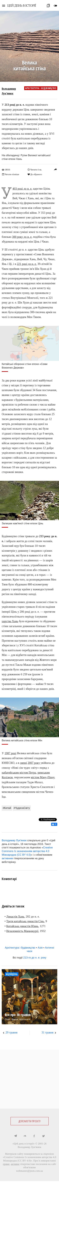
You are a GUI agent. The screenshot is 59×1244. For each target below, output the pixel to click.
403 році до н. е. (22, 188)
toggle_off (55, 6)
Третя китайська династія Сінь (25, 921)
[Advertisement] (29, 1079)
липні (23, 762)
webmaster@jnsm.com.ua (29, 1171)
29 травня (11, 1032)
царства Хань (10, 621)
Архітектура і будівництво (40, 88)
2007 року (34, 762)
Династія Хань (15, 916)
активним (7, 858)
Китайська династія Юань (22, 926)
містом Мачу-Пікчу (42, 777)
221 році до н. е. (27, 264)
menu (4, 6)
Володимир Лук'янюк (14, 840)
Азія (40, 947)
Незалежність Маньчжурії (22, 931)
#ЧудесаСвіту (22, 808)
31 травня (47, 1032)
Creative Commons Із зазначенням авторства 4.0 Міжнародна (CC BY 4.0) (27, 851)
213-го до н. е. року (34, 957)
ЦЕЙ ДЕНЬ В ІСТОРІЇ (21, 5)
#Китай (7, 808)
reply (55, 169)
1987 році (10, 753)
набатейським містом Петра (19, 772)
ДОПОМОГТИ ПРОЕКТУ (29, 1121)
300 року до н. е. (22, 236)
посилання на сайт (46, 1164)
